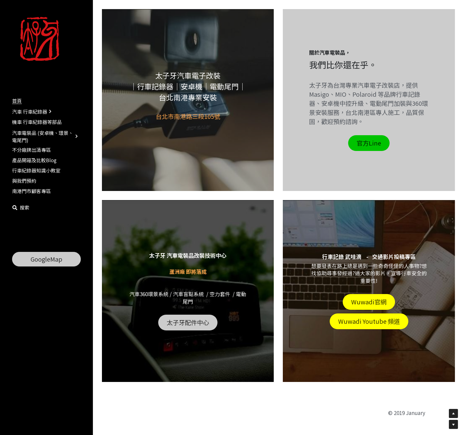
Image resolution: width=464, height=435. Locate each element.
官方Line (369, 143)
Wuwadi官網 (369, 301)
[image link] (42, 39)
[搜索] (20, 207)
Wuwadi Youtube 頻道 (369, 321)
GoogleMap (46, 259)
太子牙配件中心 (188, 322)
